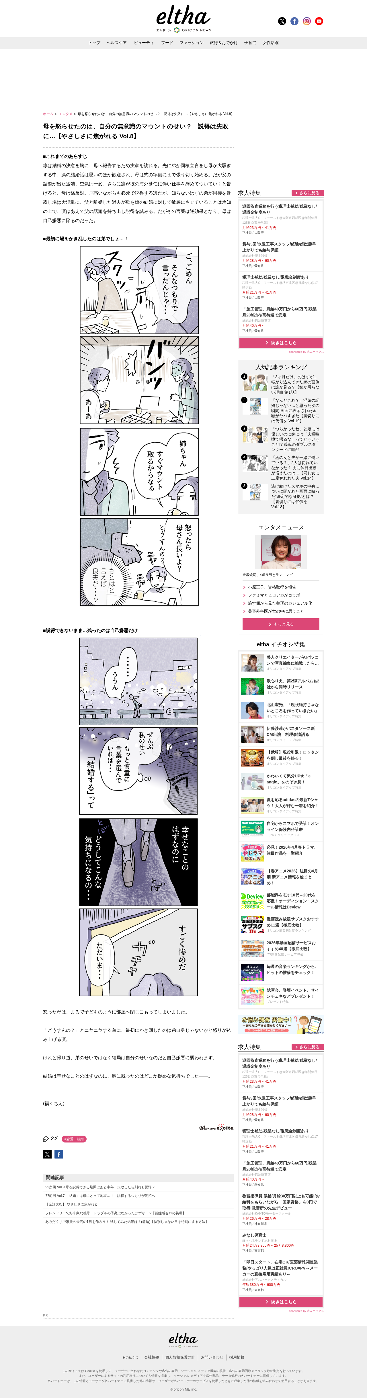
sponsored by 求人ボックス (306, 351)
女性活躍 (271, 42)
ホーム (48, 114)
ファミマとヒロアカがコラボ (274, 595)
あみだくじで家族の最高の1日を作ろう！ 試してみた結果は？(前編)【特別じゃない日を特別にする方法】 (127, 1222)
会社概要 (151, 1357)
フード (167, 42)
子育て (250, 42)
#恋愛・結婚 (74, 1139)
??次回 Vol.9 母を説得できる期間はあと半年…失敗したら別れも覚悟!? (100, 1187)
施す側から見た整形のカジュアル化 (280, 603)
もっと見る (284, 624)
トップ (94, 42)
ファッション (191, 42)
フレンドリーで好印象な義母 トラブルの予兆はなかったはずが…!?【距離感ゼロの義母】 (115, 1213)
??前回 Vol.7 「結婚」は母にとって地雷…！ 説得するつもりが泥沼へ (100, 1196)
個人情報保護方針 (180, 1357)
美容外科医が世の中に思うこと (276, 611)
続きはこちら (284, 342)
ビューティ (144, 42)
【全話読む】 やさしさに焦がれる (71, 1204)
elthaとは (130, 1357)
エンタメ (66, 114)
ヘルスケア (117, 42)
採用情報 (236, 1357)
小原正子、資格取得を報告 (272, 587)
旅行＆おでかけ (224, 42)
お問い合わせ (212, 1357)
